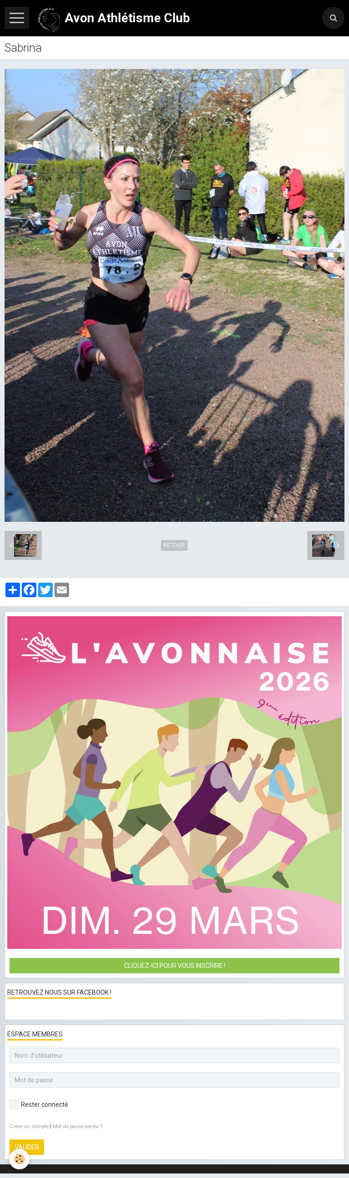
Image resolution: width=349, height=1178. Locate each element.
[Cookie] (19, 1159)
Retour (174, 545)
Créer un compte (29, 1126)
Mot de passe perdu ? (77, 1126)
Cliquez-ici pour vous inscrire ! (174, 965)
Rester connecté (39, 1104)
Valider (27, 1147)
